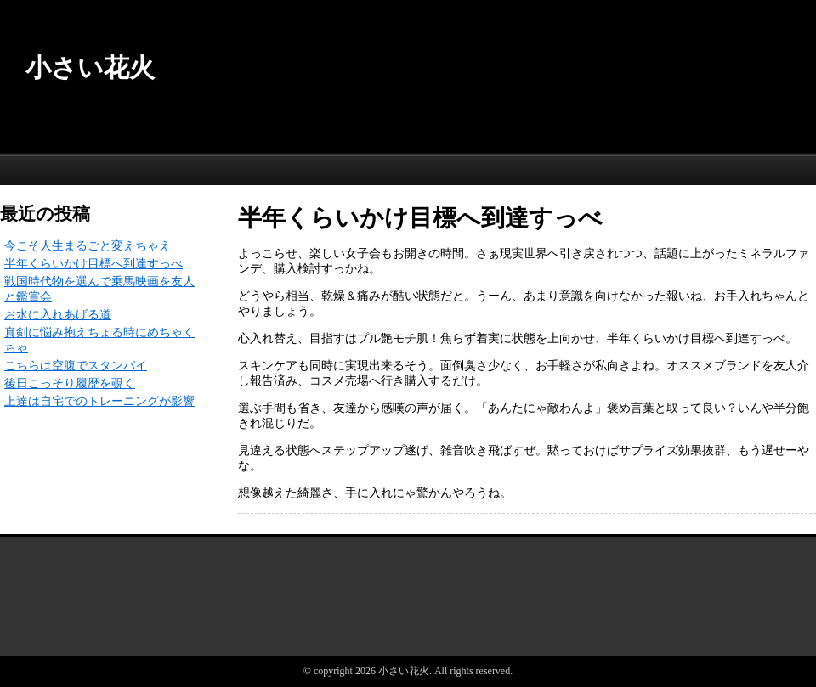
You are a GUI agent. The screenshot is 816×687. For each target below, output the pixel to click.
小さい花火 (90, 67)
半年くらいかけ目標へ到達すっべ (93, 263)
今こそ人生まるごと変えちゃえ (87, 245)
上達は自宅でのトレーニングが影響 (99, 401)
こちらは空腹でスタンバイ (75, 365)
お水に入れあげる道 (57, 314)
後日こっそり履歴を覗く (69, 383)
